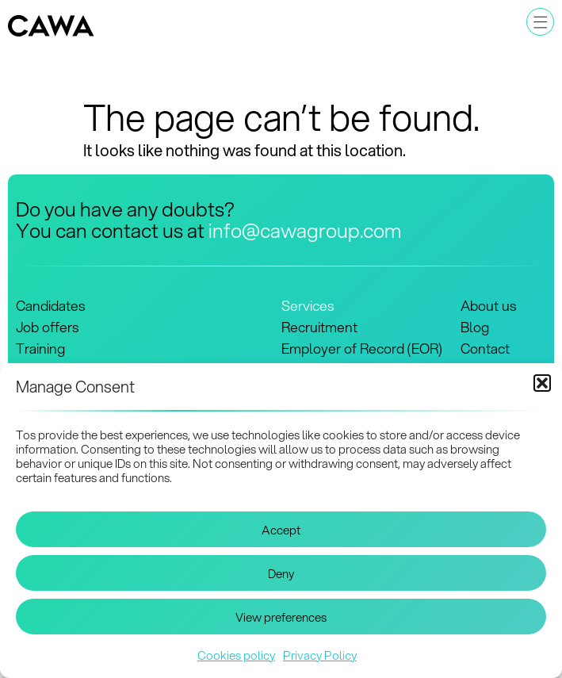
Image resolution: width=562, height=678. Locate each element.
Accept (281, 529)
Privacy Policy (320, 655)
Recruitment (319, 327)
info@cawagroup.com (304, 230)
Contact (485, 348)
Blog (475, 327)
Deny (281, 573)
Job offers (47, 327)
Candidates (50, 306)
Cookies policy (236, 655)
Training (40, 348)
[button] (542, 383)
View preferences (281, 617)
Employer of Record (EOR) (361, 348)
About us (488, 306)
